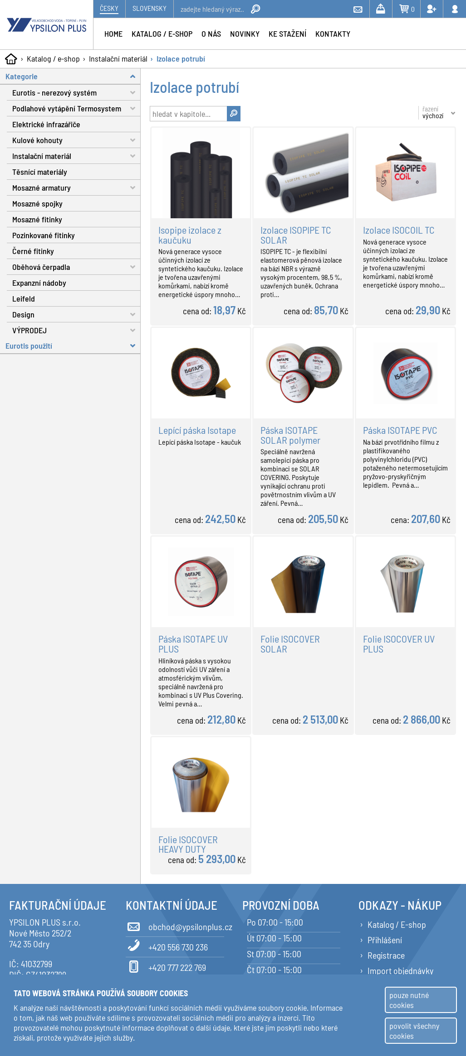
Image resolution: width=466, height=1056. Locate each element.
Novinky (245, 33)
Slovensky (149, 8)
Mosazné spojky (37, 203)
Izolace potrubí (181, 58)
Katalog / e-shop (53, 58)
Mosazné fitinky (37, 219)
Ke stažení (287, 33)
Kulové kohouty (76, 140)
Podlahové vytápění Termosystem (76, 108)
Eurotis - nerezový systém (76, 93)
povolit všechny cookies (414, 1031)
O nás (211, 33)
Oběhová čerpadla (76, 267)
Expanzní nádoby (39, 283)
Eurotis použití (73, 346)
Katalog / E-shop (397, 924)
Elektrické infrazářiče (46, 124)
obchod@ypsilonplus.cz (175, 925)
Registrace (386, 955)
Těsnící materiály (39, 172)
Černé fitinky (33, 251)
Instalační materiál (118, 58)
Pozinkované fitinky (43, 235)
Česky (109, 8)
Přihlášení (385, 939)
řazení (432, 112)
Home (113, 33)
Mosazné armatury (76, 188)
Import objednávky (400, 970)
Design (76, 314)
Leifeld (23, 298)
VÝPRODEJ (76, 330)
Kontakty (332, 33)
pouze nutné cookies (409, 1000)
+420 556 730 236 (167, 945)
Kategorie (73, 76)
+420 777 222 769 (166, 965)
